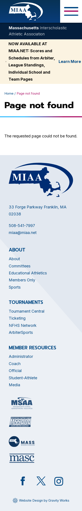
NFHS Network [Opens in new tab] (23, 325)
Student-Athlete (23, 378)
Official (15, 370)
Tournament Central (26, 311)
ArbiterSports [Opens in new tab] (21, 332)
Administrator (21, 356)
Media (14, 385)
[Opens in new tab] (22, 403)
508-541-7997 (22, 225)
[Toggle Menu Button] (71, 11)
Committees (19, 266)
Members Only (22, 280)
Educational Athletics (28, 273)
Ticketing (17, 318)
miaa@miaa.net (23, 232)
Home (9, 93)
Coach (15, 363)
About (14, 258)
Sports (15, 287)
